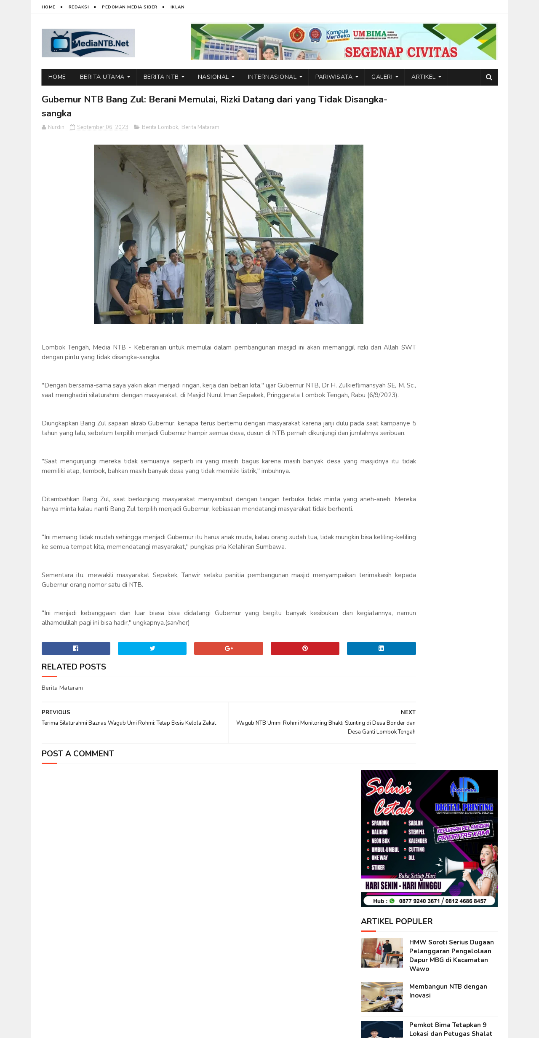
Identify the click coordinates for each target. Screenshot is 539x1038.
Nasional (213, 77)
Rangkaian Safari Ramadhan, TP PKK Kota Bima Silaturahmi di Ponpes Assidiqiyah (452, 486)
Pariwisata (333, 77)
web (76, 1027)
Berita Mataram (200, 130)
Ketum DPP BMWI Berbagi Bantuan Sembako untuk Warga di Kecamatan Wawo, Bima (450, 657)
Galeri (381, 77)
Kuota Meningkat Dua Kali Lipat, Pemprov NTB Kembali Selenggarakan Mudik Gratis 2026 (453, 613)
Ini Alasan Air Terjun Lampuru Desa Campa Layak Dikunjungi (452, 571)
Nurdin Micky (146, 1027)
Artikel (423, 77)
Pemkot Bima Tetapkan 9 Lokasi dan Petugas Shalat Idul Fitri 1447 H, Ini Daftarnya (451, 359)
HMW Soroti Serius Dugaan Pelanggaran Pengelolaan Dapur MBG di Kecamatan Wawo (451, 277)
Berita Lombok (160, 130)
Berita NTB (161, 77)
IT (90, 1027)
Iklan (178, 7)
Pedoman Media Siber (129, 7)
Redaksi (79, 7)
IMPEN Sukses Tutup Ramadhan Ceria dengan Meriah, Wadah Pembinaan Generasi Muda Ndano (450, 442)
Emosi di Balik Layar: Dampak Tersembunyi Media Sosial (452, 400)
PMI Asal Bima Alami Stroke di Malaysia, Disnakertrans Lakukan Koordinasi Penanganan (452, 531)
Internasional (272, 77)
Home (49, 7)
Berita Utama (102, 77)
